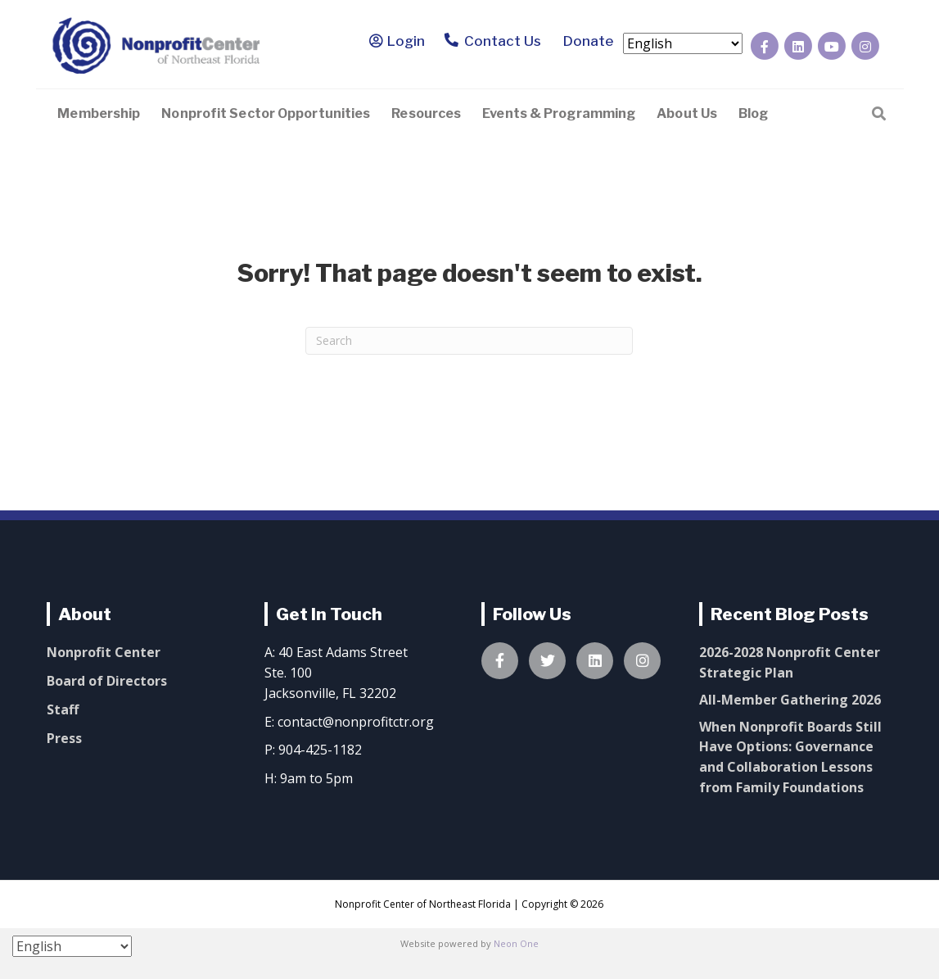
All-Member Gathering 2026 (790, 700)
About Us (687, 113)
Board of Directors (107, 681)
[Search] (878, 112)
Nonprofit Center (103, 652)
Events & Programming (558, 113)
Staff (63, 709)
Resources (426, 113)
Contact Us (492, 42)
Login (406, 41)
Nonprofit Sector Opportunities (265, 113)
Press (64, 738)
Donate (585, 41)
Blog (753, 113)
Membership (98, 113)
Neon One (516, 943)
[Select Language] (683, 43)
